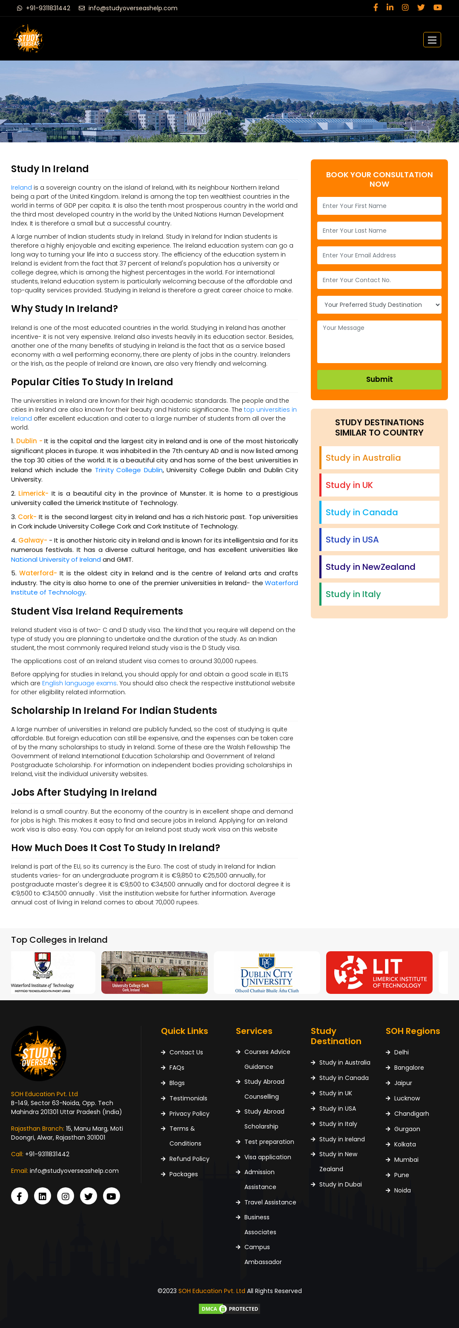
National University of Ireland (56, 559)
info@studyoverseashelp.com (128, 8)
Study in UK (335, 1093)
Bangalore (409, 1067)
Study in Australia (344, 1062)
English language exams (79, 683)
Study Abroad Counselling (264, 1089)
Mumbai (406, 1159)
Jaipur (403, 1083)
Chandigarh (411, 1113)
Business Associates (260, 1224)
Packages (183, 1174)
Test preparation (269, 1141)
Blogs (177, 1083)
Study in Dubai (340, 1184)
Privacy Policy (189, 1113)
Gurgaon (407, 1129)
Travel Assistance (270, 1202)
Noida (402, 1190)
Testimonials (188, 1098)
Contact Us (186, 1052)
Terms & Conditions (185, 1136)
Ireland (21, 187)
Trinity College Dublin (129, 469)
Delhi (401, 1052)
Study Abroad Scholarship (264, 1119)
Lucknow (407, 1098)
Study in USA (337, 1108)
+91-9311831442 (43, 8)
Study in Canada (344, 1078)
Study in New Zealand (338, 1161)
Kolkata (405, 1144)
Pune (401, 1175)
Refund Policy (189, 1159)
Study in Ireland (342, 1139)
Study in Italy (338, 1124)
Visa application (267, 1157)
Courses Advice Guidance (267, 1059)
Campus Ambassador (263, 1254)
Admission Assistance (260, 1179)
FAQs (176, 1067)
